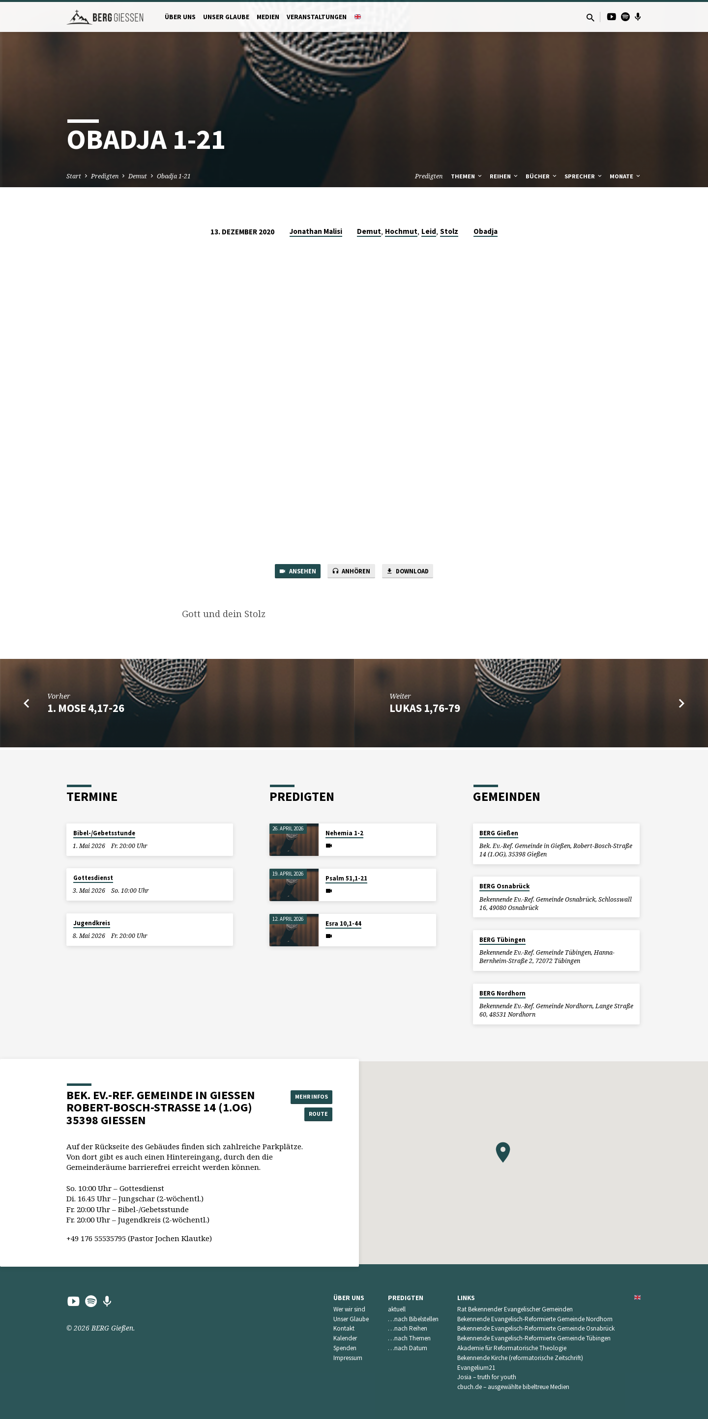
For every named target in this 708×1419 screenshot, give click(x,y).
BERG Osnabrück (504, 886)
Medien (268, 17)
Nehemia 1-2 (344, 833)
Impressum (347, 1358)
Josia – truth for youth (486, 1377)
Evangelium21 (476, 1367)
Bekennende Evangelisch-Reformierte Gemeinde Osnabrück (536, 1328)
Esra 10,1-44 (343, 923)
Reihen (504, 176)
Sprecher (583, 176)
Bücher (542, 176)
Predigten (104, 176)
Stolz (449, 231)
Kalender (345, 1338)
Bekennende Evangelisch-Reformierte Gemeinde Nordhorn (535, 1319)
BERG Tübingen (502, 940)
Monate (626, 176)
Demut (137, 176)
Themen (467, 176)
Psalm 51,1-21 (346, 878)
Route (308, 1114)
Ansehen (289, 572)
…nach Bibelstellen (413, 1319)
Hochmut (401, 231)
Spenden (344, 1348)
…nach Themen (409, 1338)
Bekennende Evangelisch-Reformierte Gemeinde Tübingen (534, 1338)
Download (414, 572)
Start (73, 176)
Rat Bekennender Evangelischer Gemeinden (515, 1309)
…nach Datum (407, 1348)
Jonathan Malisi (316, 231)
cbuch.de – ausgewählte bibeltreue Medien (513, 1387)
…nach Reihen (407, 1328)
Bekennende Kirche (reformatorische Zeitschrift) (520, 1358)
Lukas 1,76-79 (424, 710)
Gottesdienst (93, 878)
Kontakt (343, 1328)
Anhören (350, 572)
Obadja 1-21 (174, 176)
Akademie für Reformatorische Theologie (511, 1348)
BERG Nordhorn (502, 993)
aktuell (397, 1309)
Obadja (485, 231)
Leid (428, 231)
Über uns (180, 17)
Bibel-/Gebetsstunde (104, 833)
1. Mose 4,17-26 (85, 710)
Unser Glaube (226, 17)
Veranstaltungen (317, 17)
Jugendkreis (91, 923)
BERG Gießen (498, 833)
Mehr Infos (308, 1095)
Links (466, 1298)
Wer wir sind (349, 1309)
